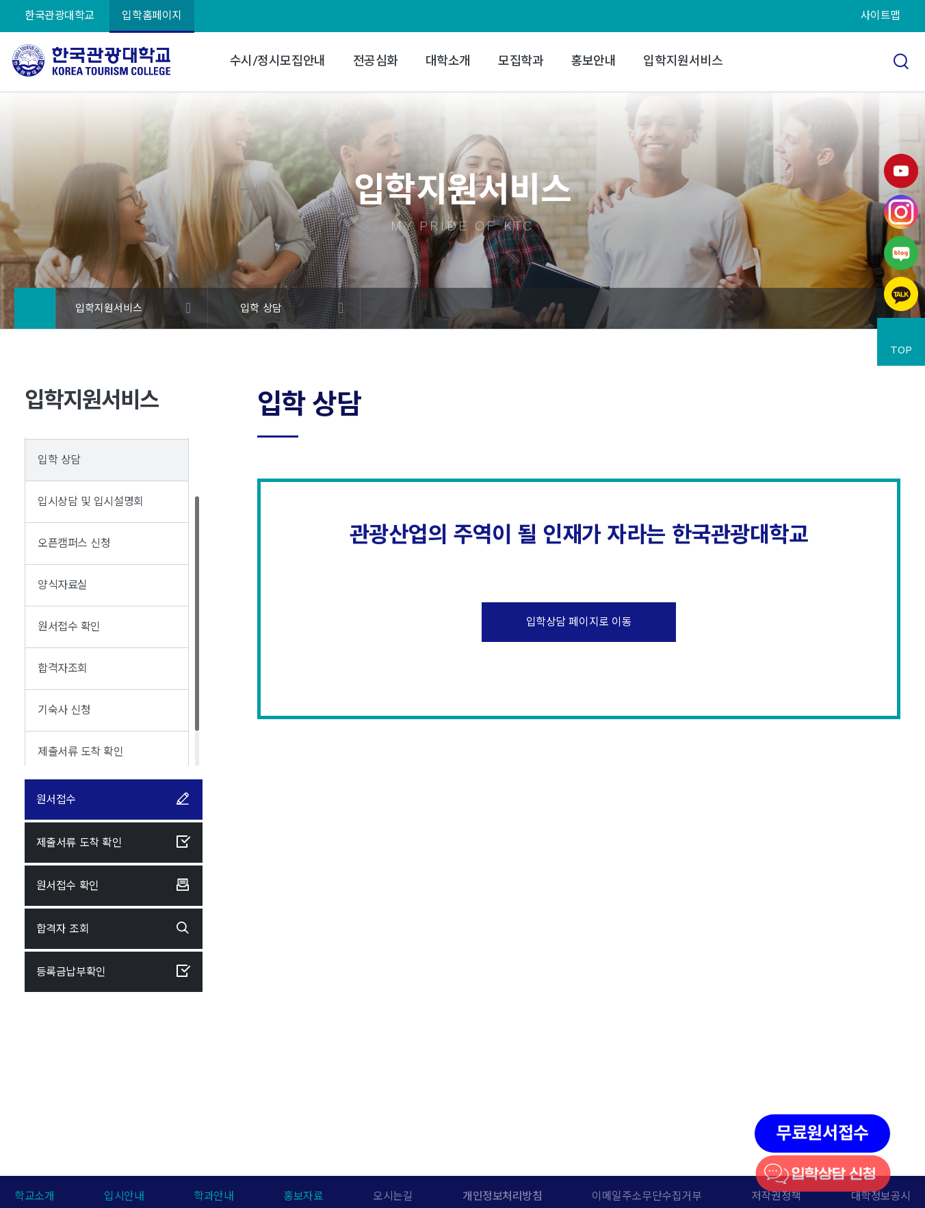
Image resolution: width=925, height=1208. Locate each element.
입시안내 (124, 1196)
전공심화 (375, 60)
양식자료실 (63, 584)
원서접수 (113, 799)
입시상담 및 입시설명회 (91, 501)
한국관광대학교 (59, 15)
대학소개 (448, 60)
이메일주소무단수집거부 (646, 1196)
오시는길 (393, 1196)
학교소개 (34, 1196)
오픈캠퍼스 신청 (74, 543)
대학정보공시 (881, 1196)
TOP (901, 349)
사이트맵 (880, 15)
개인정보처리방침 (502, 1196)
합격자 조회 (113, 928)
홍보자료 (303, 1196)
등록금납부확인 (113, 971)
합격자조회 (63, 668)
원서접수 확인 (69, 626)
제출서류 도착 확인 (81, 751)
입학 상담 (261, 308)
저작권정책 (776, 1196)
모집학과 (520, 60)
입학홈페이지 (151, 15)
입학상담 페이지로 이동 (579, 621)
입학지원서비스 (682, 60)
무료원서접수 (822, 1133)
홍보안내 (593, 60)
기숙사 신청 (64, 709)
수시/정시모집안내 (278, 60)
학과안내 (213, 1196)
